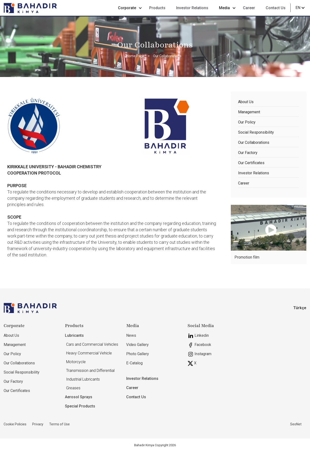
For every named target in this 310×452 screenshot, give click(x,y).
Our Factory (247, 152)
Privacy (37, 424)
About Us (246, 102)
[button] (128, 8)
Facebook (199, 345)
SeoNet (296, 424)
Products (157, 8)
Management (249, 112)
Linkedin (198, 336)
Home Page (135, 56)
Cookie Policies (15, 424)
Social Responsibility (256, 132)
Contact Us (276, 8)
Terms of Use (59, 424)
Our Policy (247, 122)
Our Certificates (251, 163)
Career (249, 8)
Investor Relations (192, 8)
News (131, 335)
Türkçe (299, 308)
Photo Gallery (137, 354)
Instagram (199, 354)
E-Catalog (134, 363)
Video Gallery (137, 344)
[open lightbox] (269, 228)
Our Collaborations (167, 56)
